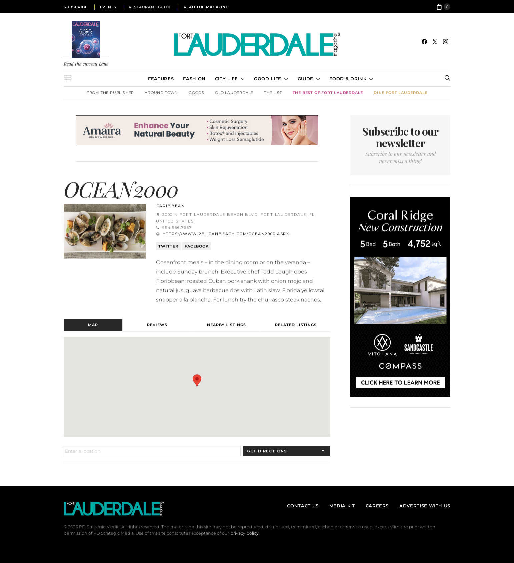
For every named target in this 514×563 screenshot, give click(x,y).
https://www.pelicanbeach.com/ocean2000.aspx (226, 234)
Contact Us (302, 505)
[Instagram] (445, 41)
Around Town (161, 92)
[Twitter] (435, 41)
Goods (196, 92)
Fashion (194, 78)
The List (273, 92)
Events (108, 7)
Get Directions (267, 451)
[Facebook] (424, 41)
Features (161, 78)
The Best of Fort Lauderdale (328, 92)
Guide (305, 78)
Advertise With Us (424, 505)
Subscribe (76, 7)
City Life (226, 78)
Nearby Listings (226, 324)
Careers (377, 505)
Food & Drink (347, 78)
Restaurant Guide (150, 7)
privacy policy (244, 533)
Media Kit (342, 505)
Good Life (267, 78)
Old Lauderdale (234, 92)
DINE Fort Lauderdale (400, 92)
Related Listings (296, 324)
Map (93, 324)
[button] (197, 380)
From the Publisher (110, 92)
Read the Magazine (206, 7)
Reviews (157, 324)
